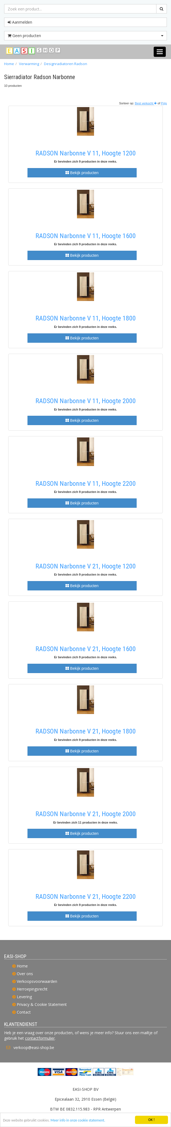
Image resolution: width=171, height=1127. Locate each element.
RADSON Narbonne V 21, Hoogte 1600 (85, 649)
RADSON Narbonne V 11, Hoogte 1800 (85, 318)
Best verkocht (146, 103)
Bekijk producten (81, 173)
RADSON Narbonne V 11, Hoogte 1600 (85, 236)
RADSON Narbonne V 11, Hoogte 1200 (85, 153)
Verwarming (29, 63)
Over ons (25, 973)
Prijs (164, 103)
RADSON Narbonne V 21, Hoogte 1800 (85, 731)
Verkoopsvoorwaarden (37, 981)
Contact (24, 1012)
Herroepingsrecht (32, 989)
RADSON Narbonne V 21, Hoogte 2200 (85, 896)
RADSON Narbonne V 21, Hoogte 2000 (85, 814)
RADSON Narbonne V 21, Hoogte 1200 (85, 566)
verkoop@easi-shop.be (33, 1047)
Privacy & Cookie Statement (42, 1004)
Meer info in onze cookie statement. (78, 1120)
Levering (24, 996)
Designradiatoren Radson (65, 63)
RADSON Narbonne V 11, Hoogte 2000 (85, 401)
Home (9, 63)
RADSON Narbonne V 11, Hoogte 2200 (85, 483)
